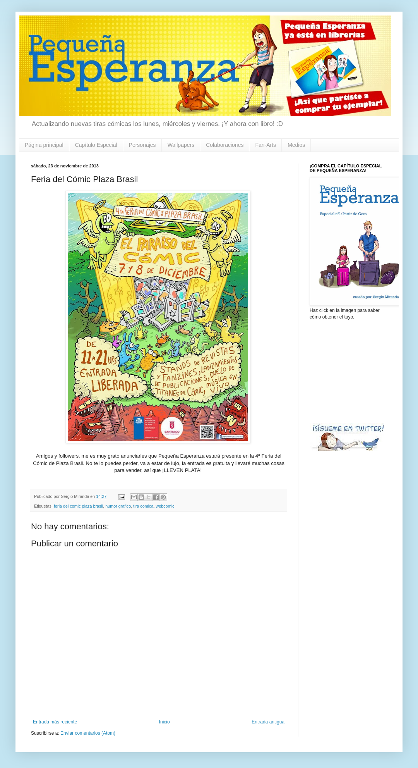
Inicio (164, 722)
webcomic (165, 506)
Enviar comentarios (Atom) (87, 733)
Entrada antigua (268, 722)
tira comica (143, 506)
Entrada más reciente (55, 722)
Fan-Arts (265, 145)
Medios (296, 145)
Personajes (142, 145)
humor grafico (118, 506)
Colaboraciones (224, 145)
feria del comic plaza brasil (78, 506)
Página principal (44, 145)
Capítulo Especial (96, 145)
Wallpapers (181, 145)
